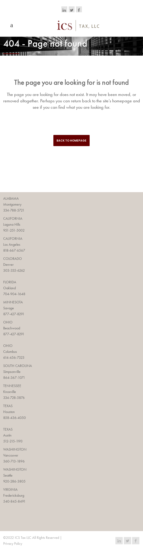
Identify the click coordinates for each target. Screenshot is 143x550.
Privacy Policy (12, 543)
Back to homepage (71, 140)
